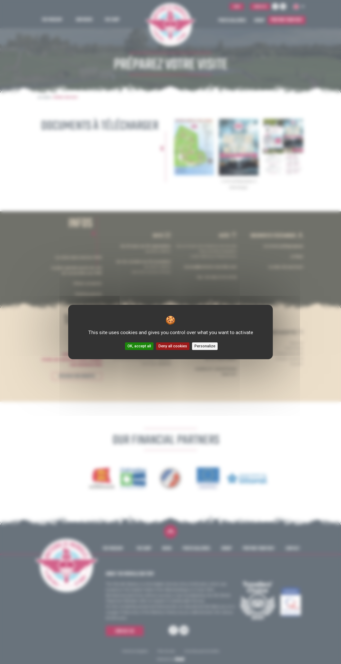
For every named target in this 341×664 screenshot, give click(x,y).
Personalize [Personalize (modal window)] (204, 346)
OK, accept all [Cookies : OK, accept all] (139, 346)
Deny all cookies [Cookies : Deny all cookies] (172, 346)
